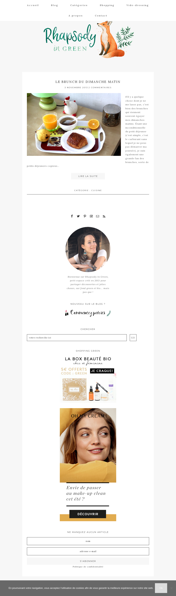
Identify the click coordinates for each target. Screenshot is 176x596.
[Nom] (88, 541)
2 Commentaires (100, 87)
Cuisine (96, 190)
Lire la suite (88, 176)
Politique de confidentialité (88, 566)
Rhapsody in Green (91, 38)
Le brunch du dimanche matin (88, 82)
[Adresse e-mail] (88, 551)
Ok (161, 588)
